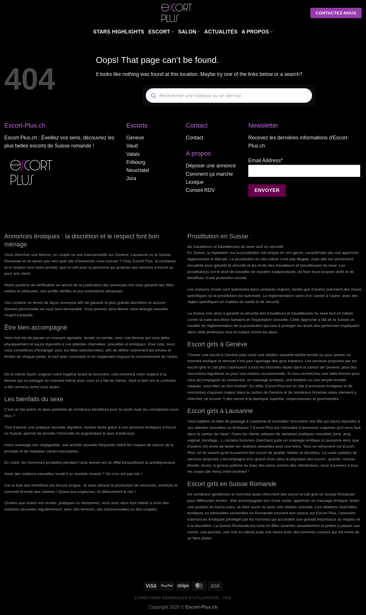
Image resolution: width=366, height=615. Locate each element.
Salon (189, 32)
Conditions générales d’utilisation (177, 598)
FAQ (227, 598)
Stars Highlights (118, 32)
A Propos (257, 32)
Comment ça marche (209, 174)
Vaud (132, 146)
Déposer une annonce (211, 166)
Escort (161, 32)
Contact (194, 138)
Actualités (221, 32)
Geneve (135, 138)
